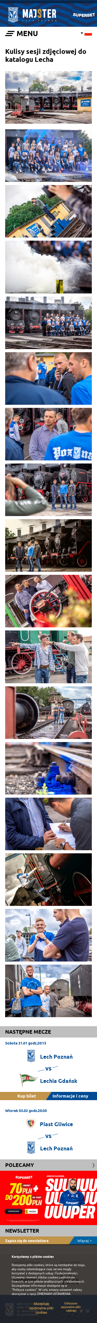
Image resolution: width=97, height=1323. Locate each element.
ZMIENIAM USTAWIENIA (53, 1294)
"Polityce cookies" (24, 1290)
